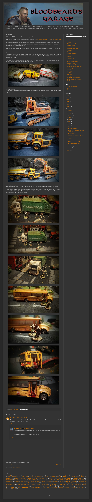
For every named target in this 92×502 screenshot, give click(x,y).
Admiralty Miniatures (26, 475)
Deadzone (69, 69)
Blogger (51, 495)
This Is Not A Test (57, 39)
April (69, 125)
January (70, 147)
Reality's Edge (53, 484)
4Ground (18, 475)
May (69, 123)
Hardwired (74, 479)
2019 (68, 108)
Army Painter (49, 475)
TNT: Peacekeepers (72, 128)
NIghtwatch (10, 482)
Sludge (17, 486)
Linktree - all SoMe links (72, 86)
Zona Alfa (69, 60)
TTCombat (11, 487)
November (70, 112)
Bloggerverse (83, 475)
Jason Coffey (13, 417)
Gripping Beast (50, 479)
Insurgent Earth (33, 481)
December (70, 110)
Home (34, 464)
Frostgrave (69, 50)
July (69, 119)
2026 (68, 95)
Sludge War (69, 55)
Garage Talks (24, 479)
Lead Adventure (55, 481)
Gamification (69, 80)
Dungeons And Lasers (20, 478)
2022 (68, 103)
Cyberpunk (46, 476)
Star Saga (69, 76)
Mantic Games (71, 481)
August (70, 117)
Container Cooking (71, 89)
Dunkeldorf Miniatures (32, 478)
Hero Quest (81, 479)
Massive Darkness (82, 481)
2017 (68, 152)
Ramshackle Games (28, 484)
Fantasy (42, 478)
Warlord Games (80, 487)
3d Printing (8, 475)
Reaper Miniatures (63, 484)
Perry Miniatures (80, 483)
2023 (68, 101)
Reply (11, 423)
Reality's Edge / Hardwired (72, 61)
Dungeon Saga (70, 68)
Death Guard (66, 476)
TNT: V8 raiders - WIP (72, 140)
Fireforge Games (52, 478)
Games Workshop (78, 478)
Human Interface (9, 481)
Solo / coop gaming (25, 486)
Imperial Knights (23, 481)
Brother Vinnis (21, 476)
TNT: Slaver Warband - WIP (74, 143)
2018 (68, 150)
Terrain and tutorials (71, 45)
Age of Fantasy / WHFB (72, 47)
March (69, 126)
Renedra (71, 484)
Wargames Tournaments (64, 487)
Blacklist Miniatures (74, 475)
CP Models (39, 476)
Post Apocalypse (10, 484)
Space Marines (35, 486)
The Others (61, 486)
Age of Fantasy (35, 475)
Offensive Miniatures (55, 482)
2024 (68, 99)
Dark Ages (53, 476)
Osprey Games (71, 483)
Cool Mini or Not (33, 476)
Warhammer (73, 487)
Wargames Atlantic (54, 487)
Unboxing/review (35, 487)
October (70, 113)
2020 (68, 106)
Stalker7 (40, 486)
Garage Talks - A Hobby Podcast (74, 79)
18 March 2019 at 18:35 (29, 428)
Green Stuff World (42, 479)
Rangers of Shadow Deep (72, 48)
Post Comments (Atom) (17, 467)
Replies (13, 425)
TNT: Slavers (71, 133)
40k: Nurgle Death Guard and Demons (75, 66)
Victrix (44, 487)
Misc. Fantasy (70, 71)
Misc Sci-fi (69, 72)
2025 (68, 97)
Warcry (48, 487)
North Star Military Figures (31, 483)
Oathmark (69, 56)
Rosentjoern (69, 88)
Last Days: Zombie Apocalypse (73, 64)
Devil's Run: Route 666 (72, 53)
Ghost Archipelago (71, 63)
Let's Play (62, 481)
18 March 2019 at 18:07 (22, 417)
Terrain (52, 486)
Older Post (58, 464)
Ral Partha (20, 484)
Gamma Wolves (17, 479)
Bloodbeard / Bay (18, 428)
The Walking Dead (41, 39)
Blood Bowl (69, 74)
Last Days (48, 39)
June (69, 121)
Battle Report (64, 475)
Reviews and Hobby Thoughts (73, 77)
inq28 (28, 481)
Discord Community (80, 476)
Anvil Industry (42, 475)
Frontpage (69, 42)
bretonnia (15, 476)
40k (14, 475)
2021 (68, 104)
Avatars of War (56, 475)
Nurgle (42, 482)
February (70, 146)
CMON (27, 476)
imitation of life (16, 481)
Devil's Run (73, 476)
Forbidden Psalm (61, 478)
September (70, 115)
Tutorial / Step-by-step (22, 487)
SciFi (12, 486)
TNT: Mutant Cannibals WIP (74, 141)
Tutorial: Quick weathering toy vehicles (76, 135)
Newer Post (9, 464)
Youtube (8, 488)
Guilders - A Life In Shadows (73, 43)
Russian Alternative (78, 484)
